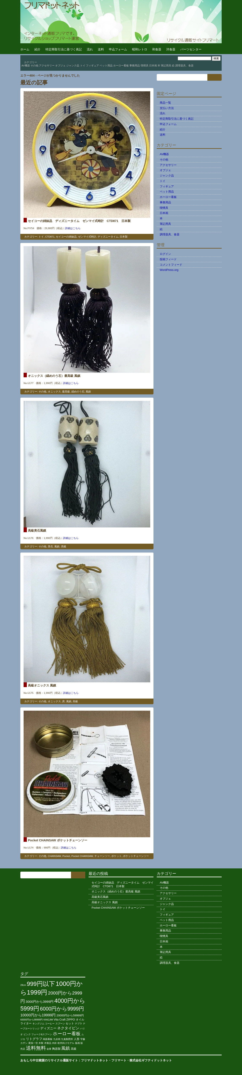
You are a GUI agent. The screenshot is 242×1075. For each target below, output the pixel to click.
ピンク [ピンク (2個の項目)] (27, 1034)
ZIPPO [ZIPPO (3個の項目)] (70, 1019)
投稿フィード (168, 259)
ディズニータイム (108, 236)
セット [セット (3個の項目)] (70, 1023)
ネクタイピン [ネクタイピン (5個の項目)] (68, 1028)
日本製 (123, 236)
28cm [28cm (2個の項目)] (23, 985)
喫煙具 (144, 65)
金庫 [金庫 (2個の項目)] (49, 1049)
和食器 (156, 49)
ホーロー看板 (121, 65)
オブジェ (60, 65)
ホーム (24, 49)
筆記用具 (166, 65)
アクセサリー (47, 65)
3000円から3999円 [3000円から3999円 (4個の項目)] (40, 1001)
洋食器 (170, 49)
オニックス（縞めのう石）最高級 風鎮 (54, 376)
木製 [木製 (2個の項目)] (41, 1043)
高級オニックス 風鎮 (42, 685)
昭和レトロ (139, 49)
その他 (34, 65)
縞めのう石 (77, 391)
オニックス (54, 391)
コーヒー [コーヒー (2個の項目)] (50, 1023)
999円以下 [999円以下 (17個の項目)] (41, 983)
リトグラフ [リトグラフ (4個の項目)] (34, 1039)
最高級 (66, 391)
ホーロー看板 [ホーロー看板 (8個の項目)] (67, 1033)
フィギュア (92, 65)
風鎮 (88, 391)
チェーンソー (102, 856)
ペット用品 (106, 65)
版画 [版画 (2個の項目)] (77, 1043)
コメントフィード (171, 264)
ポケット (116, 856)
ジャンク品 (72, 65)
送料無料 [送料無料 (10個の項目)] (36, 1048)
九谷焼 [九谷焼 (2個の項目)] (56, 1039)
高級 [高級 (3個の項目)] (73, 1048)
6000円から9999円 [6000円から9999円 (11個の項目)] (62, 1009)
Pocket (66, 856)
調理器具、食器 (184, 65)
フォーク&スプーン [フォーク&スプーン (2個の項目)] (41, 1034)
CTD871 (50, 236)
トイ (82, 65)
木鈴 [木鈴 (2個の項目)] (54, 1043)
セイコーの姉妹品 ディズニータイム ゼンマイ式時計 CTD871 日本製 (79, 221)
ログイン (165, 253)
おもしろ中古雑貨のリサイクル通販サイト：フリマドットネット (64, 1060)
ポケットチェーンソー (136, 856)
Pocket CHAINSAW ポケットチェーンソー (57, 840)
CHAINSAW (54, 856)
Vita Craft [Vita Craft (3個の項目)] (60, 1019)
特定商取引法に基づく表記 (63, 49)
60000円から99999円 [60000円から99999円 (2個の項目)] (31, 1019)
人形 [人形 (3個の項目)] (76, 1039)
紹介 (37, 49)
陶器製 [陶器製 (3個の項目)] (56, 1048)
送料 (101, 49)
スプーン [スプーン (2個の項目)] (60, 1023)
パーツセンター (191, 49)
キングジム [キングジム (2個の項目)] (38, 1023)
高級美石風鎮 (37, 530)
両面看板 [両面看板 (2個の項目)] (47, 1039)
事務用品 (134, 65)
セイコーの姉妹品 (66, 236)
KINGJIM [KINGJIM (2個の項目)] (48, 1019)
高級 (63, 546)
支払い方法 (167, 108)
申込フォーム (118, 49)
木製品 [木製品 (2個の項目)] (47, 1043)
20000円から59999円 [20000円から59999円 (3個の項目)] (70, 1015)
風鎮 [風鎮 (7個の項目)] (65, 1048)
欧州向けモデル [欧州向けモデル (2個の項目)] (66, 1043)
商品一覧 (165, 102)
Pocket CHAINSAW (82, 856)
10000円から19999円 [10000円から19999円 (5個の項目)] (38, 1015)
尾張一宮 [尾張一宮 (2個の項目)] (33, 1043)
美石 (50, 546)
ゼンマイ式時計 (87, 236)
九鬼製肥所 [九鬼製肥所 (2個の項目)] (67, 1039)
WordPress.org (169, 270)
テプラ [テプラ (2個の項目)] (78, 1023)
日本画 (153, 65)
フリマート (118, 1060)
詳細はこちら (73, 228)
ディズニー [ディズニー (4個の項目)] (48, 1028)
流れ (90, 49)
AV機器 (25, 65)
